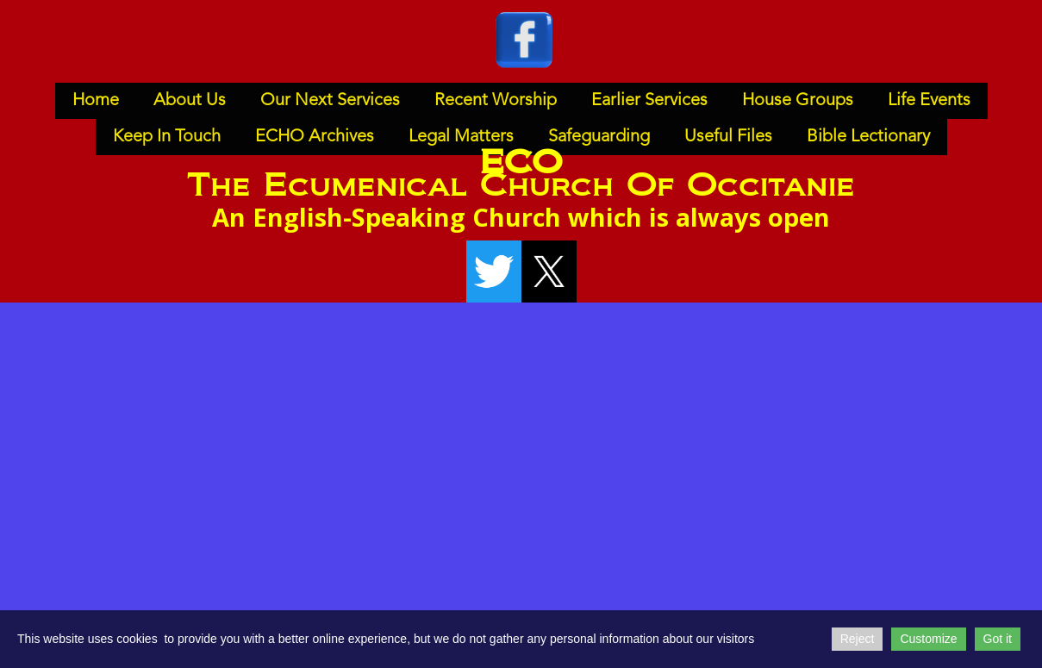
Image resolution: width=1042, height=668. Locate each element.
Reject (857, 639)
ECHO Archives (314, 137)
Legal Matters (461, 137)
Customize (928, 639)
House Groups (797, 100)
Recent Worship (495, 100)
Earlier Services (649, 100)
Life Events (929, 100)
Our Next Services (330, 100)
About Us (189, 100)
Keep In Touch (167, 137)
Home (95, 100)
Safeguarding (599, 137)
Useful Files (728, 137)
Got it (997, 639)
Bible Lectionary (868, 137)
